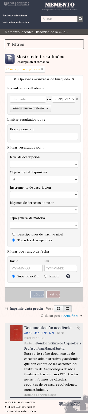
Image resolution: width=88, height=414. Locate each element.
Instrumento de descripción (30, 188)
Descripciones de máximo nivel (37, 234)
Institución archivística (16, 22)
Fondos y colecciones (15, 15)
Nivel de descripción (25, 157)
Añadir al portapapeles (78, 327)
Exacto (52, 276)
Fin (46, 261)
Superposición (25, 276)
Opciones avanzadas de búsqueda (44, 79)
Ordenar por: (50, 316)
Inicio (14, 261)
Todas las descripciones (32, 240)
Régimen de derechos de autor (32, 203)
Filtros (15, 44)
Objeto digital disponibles (29, 172)
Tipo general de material (28, 218)
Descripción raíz (22, 129)
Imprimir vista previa (24, 308)
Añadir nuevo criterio (30, 108)
